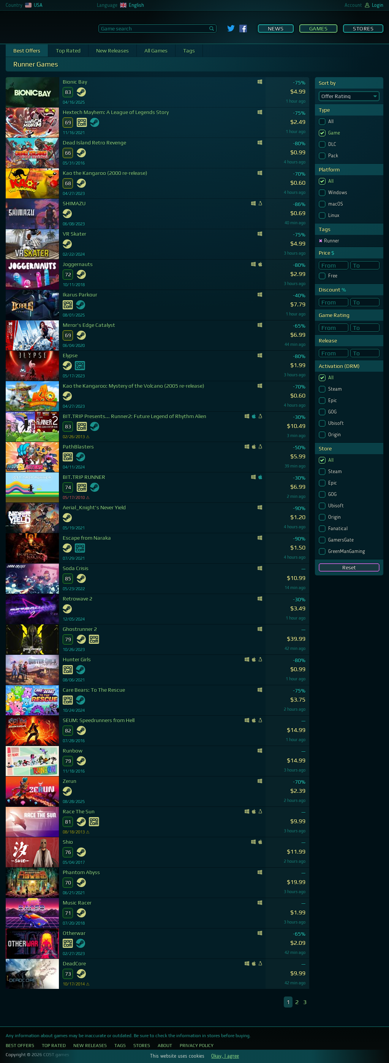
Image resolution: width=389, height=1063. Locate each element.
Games (318, 28)
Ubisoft (336, 423)
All (331, 121)
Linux (334, 215)
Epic (333, 400)
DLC (333, 144)
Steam (335, 389)
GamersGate (341, 540)
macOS (336, 204)
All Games (156, 51)
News (276, 28)
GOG (333, 412)
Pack (334, 155)
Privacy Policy (196, 1045)
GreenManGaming (347, 551)
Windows (338, 192)
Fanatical (338, 528)
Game (335, 133)
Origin (335, 434)
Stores (363, 28)
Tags (189, 51)
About (165, 1045)
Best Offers (26, 51)
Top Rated (68, 51)
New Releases (112, 51)
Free (333, 276)
